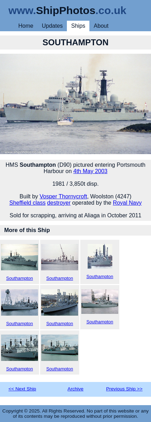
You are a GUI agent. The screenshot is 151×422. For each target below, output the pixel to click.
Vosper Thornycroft (63, 196)
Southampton (19, 262)
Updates (52, 26)
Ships (78, 26)
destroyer (59, 203)
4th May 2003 (90, 171)
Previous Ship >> (124, 388)
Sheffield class (28, 203)
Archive (75, 388)
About (101, 26)
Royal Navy (127, 203)
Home (25, 26)
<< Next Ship (22, 388)
